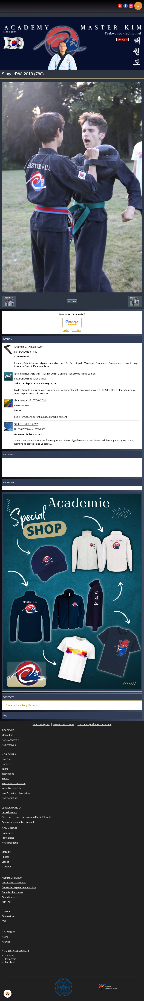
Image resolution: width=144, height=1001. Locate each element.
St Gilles (76, 330)
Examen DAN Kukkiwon (28, 346)
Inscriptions (8, 773)
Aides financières (11, 897)
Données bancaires (12, 892)
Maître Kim (7, 735)
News (5, 936)
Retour (72, 301)
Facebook (10, 962)
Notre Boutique (10, 842)
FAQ (4, 921)
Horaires (6, 764)
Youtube (9, 955)
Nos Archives (9, 744)
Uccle (66, 330)
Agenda (6, 941)
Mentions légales (41, 724)
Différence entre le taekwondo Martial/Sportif (26, 817)
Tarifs (5, 768)
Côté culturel (8, 916)
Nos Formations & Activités (16, 793)
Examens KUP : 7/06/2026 (30, 400)
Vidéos (5, 861)
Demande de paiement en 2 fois (19, 887)
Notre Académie (10, 739)
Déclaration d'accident (14, 882)
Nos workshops (10, 797)
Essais (5, 778)
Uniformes (7, 833)
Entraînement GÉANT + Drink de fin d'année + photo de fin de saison (55, 373)
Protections (8, 837)
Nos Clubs (7, 759)
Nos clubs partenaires (13, 783)
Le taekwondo (9, 812)
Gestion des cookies (63, 724)
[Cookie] (7, 994)
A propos (6, 866)
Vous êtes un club (11, 788)
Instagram (10, 958)
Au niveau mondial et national (18, 822)
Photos (5, 856)
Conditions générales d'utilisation (94, 724)
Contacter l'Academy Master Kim (22, 705)
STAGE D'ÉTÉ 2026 (26, 424)
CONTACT (7, 902)
